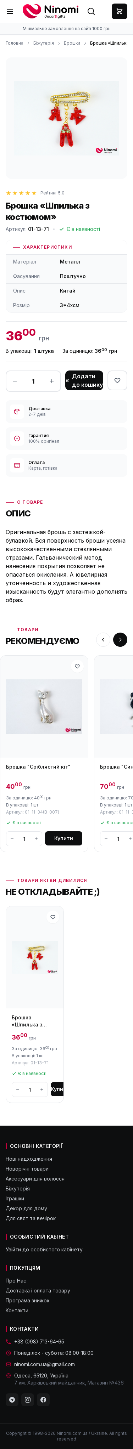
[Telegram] (12, 1399)
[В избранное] (117, 380)
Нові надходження (29, 1159)
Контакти (17, 1310)
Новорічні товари (27, 1169)
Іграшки (15, 1198)
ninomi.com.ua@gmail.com (40, 1364)
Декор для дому (26, 1208)
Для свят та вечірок (31, 1218)
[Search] (91, 11)
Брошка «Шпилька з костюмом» (27, 1021)
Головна (14, 43)
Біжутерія (43, 43)
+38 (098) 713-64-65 (35, 1341)
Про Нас (16, 1281)
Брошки (72, 43)
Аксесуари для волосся (35, 1179)
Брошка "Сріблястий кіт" (38, 767)
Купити (63, 838)
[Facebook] (43, 1399)
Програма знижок (27, 1300)
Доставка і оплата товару (38, 1290)
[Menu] (10, 11)
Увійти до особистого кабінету (44, 1249)
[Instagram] (27, 1399)
